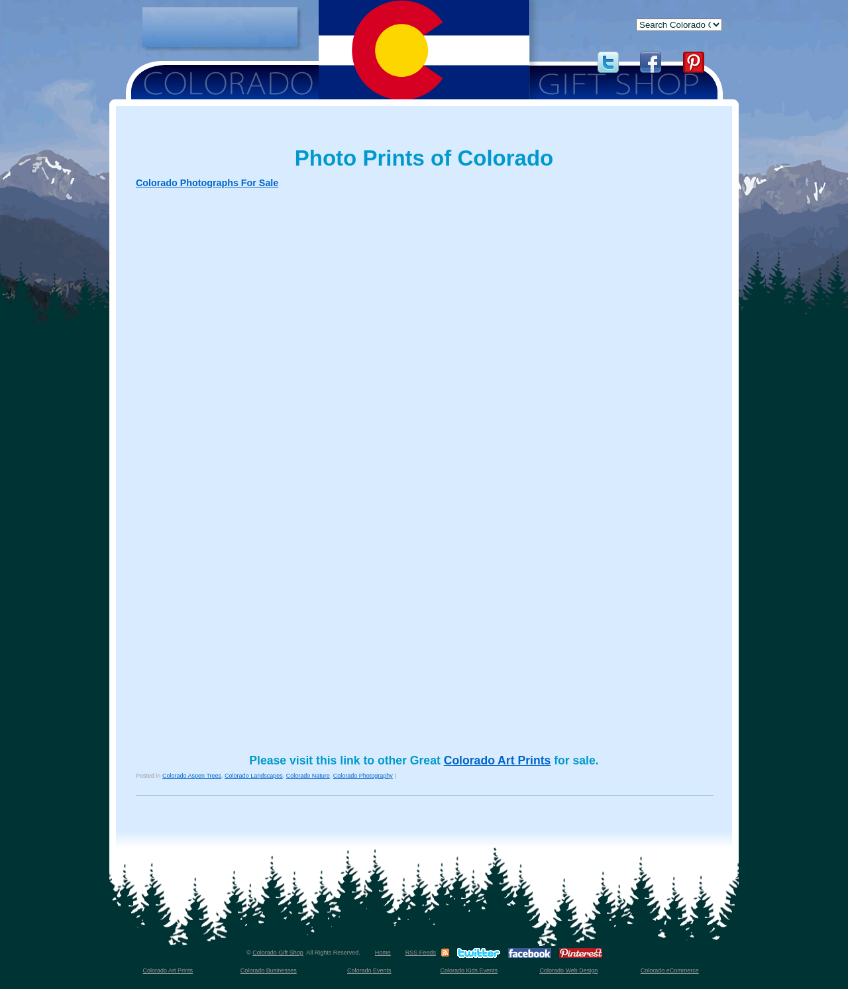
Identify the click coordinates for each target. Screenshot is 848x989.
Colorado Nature (308, 775)
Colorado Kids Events (469, 970)
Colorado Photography (363, 775)
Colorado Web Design (568, 970)
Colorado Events (369, 970)
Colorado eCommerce (670, 970)
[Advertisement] (219, 27)
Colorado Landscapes (254, 775)
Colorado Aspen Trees (191, 775)
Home (383, 952)
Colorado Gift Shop (277, 952)
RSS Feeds (420, 952)
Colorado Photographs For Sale (207, 183)
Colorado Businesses (268, 970)
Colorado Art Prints (497, 760)
